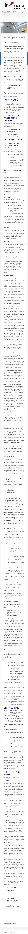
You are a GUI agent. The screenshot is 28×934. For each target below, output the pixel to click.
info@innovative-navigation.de (10, 96)
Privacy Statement (4, 932)
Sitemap (8, 928)
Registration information (15, 928)
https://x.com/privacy (8, 443)
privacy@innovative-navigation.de (13, 136)
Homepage (6, 923)
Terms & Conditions (13, 932)
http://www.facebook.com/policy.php (12, 341)
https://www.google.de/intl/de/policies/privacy (14, 300)
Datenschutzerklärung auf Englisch (15, 913)
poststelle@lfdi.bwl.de (14, 902)
